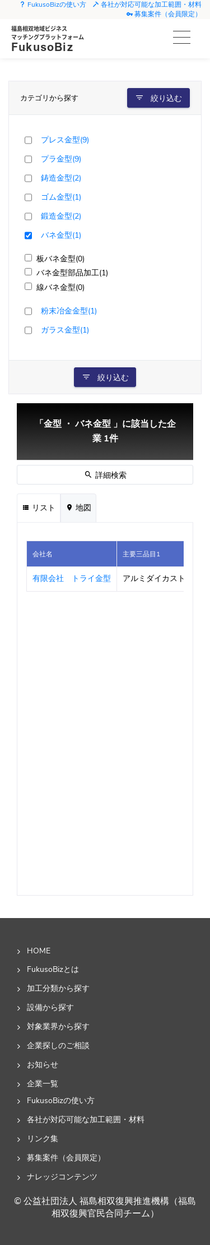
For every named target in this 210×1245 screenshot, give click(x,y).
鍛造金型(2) (61, 216)
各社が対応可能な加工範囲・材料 (147, 4)
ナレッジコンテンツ (62, 1176)
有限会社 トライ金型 (71, 578)
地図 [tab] (78, 507)
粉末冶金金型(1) (69, 310)
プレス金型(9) (65, 139)
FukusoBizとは (53, 969)
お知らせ (42, 1064)
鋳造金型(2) (61, 177)
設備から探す (50, 1007)
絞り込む (158, 98)
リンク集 (42, 1138)
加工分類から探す (58, 988)
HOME (38, 950)
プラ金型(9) (61, 158)
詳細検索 (105, 475)
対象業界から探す (58, 1026)
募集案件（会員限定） (164, 14)
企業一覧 (42, 1083)
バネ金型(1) (61, 235)
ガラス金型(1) (65, 329)
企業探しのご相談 (58, 1045)
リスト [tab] (38, 507)
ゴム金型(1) (61, 196)
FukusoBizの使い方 (52, 4)
